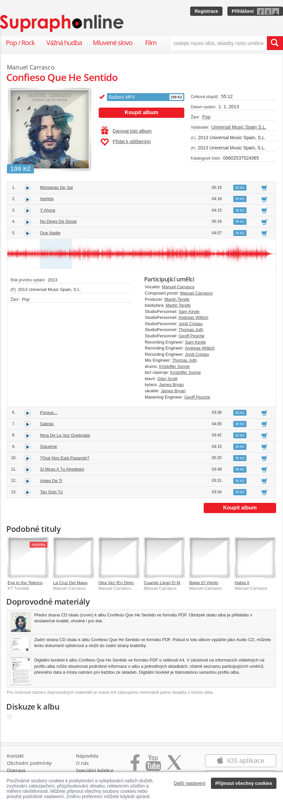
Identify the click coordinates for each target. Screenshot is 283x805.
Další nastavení (190, 783)
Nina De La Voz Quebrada (65, 435)
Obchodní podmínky (29, 763)
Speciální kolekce (95, 770)
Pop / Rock (20, 42)
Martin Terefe (177, 299)
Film (151, 42)
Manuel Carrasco (178, 286)
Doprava (16, 770)
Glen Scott (167, 378)
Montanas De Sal (56, 187)
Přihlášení (243, 11)
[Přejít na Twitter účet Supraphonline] (174, 766)
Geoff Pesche (192, 335)
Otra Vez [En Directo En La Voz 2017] (134, 582)
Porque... (49, 412)
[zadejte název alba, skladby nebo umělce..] (218, 43)
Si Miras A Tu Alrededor (62, 469)
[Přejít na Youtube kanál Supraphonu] (153, 766)
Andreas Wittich (193, 317)
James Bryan (171, 384)
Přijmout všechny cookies (243, 783)
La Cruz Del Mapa (70, 582)
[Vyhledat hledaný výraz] (275, 43)
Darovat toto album (126, 131)
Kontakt (15, 756)
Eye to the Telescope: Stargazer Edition (45, 582)
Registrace (206, 11)
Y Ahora (47, 210)
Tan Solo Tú (51, 491)
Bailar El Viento (204, 582)
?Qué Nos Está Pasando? (65, 457)
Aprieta (47, 198)
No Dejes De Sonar (58, 221)
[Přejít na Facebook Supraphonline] (135, 766)
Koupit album (141, 112)
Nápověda (87, 756)
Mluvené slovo (112, 42)
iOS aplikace (240, 760)
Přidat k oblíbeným (125, 142)
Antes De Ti (51, 480)
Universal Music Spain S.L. (238, 127)
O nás (82, 763)
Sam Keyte (189, 311)
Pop (206, 116)
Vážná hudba (64, 42)
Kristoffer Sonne (174, 366)
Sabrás (47, 423)
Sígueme (48, 446)
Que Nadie (50, 232)
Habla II (242, 582)
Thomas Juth (190, 329)
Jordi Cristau (191, 323)
